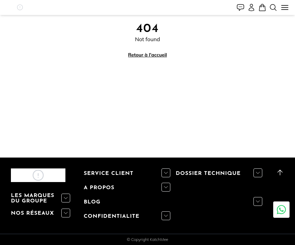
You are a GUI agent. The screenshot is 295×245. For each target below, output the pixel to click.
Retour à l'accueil (147, 55)
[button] (19, 7)
